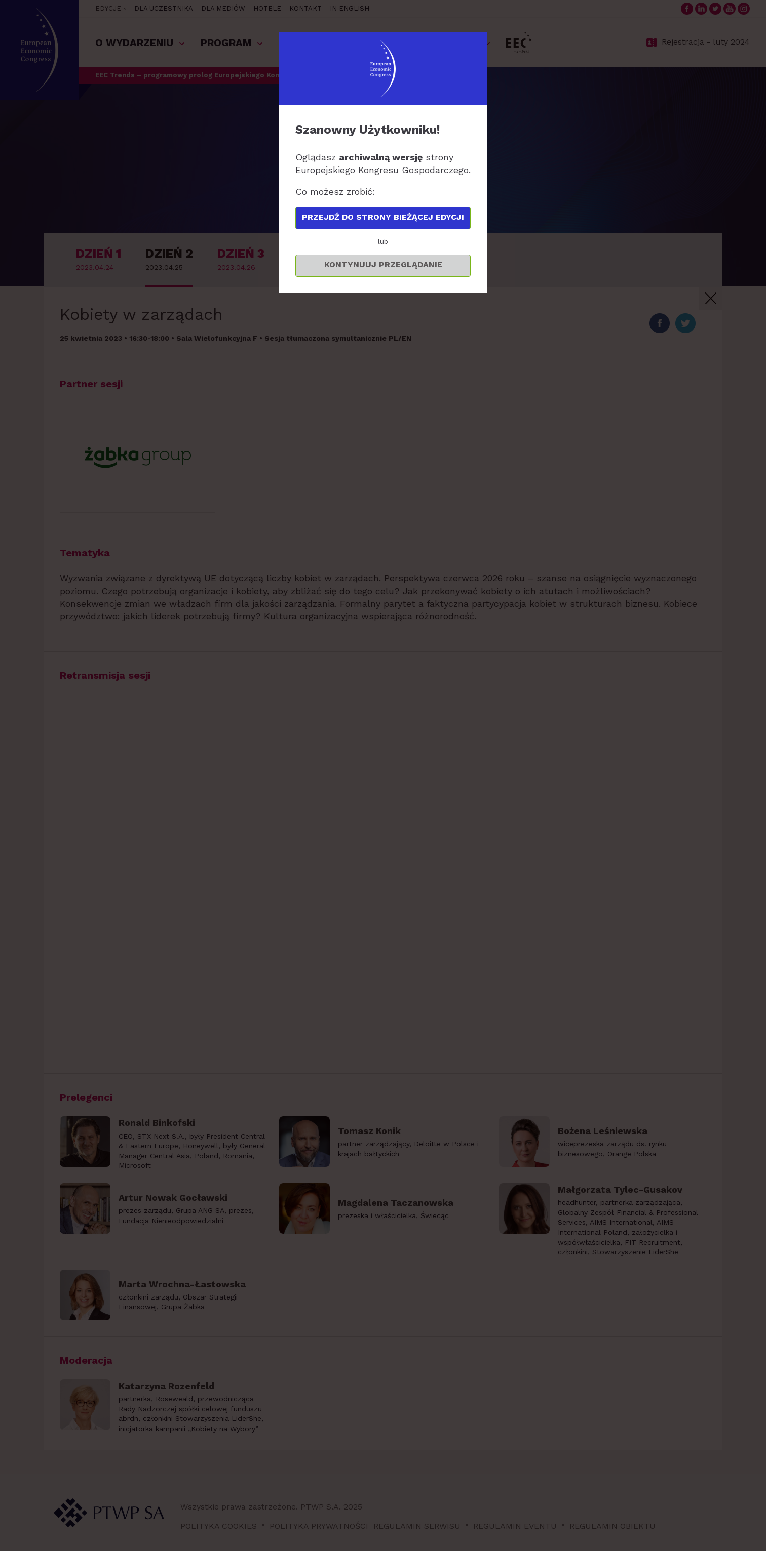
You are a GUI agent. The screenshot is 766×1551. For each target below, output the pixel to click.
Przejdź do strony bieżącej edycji (383, 217)
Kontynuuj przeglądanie (383, 264)
